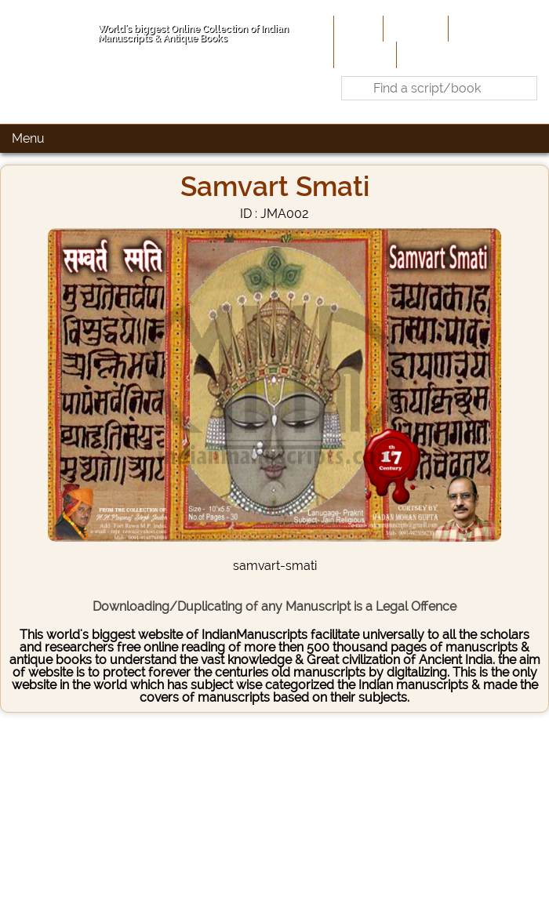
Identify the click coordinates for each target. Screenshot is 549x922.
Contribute (482, 28)
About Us (414, 28)
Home (357, 28)
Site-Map (363, 54)
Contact (424, 54)
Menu (28, 138)
